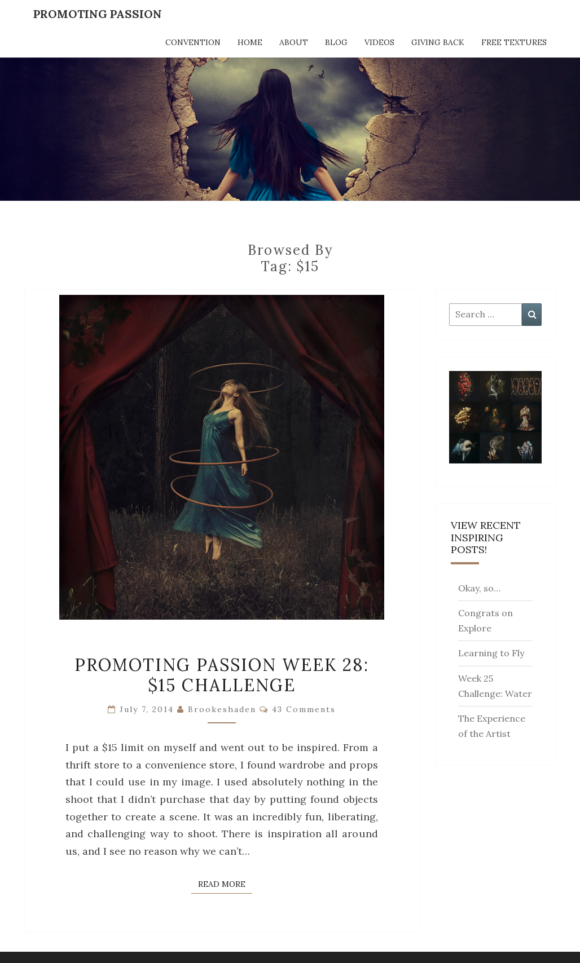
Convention (193, 42)
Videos (379, 42)
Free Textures (514, 42)
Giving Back (437, 42)
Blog (336, 42)
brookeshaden (222, 709)
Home (250, 42)
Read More (225, 883)
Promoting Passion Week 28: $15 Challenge (221, 675)
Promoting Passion (97, 14)
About (293, 42)
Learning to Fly (491, 653)
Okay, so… (479, 588)
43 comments (304, 709)
